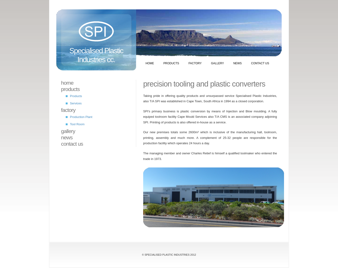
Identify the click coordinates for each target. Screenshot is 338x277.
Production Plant (81, 117)
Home (150, 63)
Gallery (217, 63)
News (237, 63)
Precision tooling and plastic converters (204, 84)
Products (171, 63)
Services (76, 103)
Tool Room (77, 124)
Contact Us (260, 63)
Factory (195, 63)
